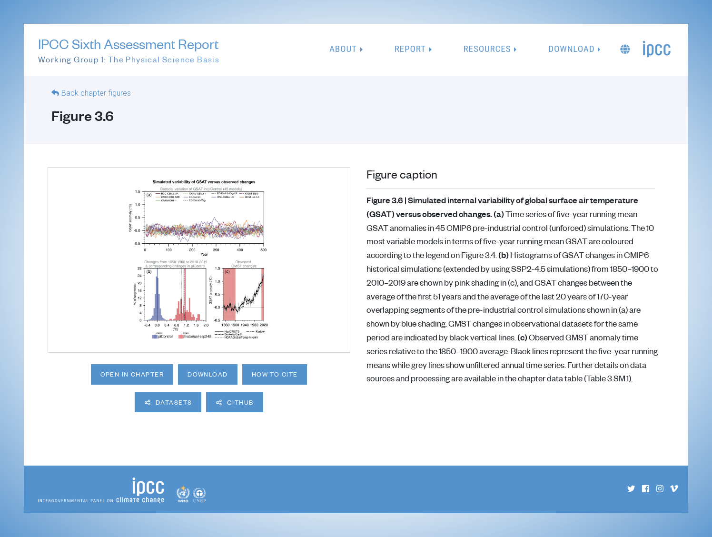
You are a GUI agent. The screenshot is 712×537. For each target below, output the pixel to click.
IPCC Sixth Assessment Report (128, 50)
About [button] (343, 48)
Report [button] (410, 48)
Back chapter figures (96, 93)
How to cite (275, 374)
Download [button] (571, 48)
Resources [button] (487, 48)
